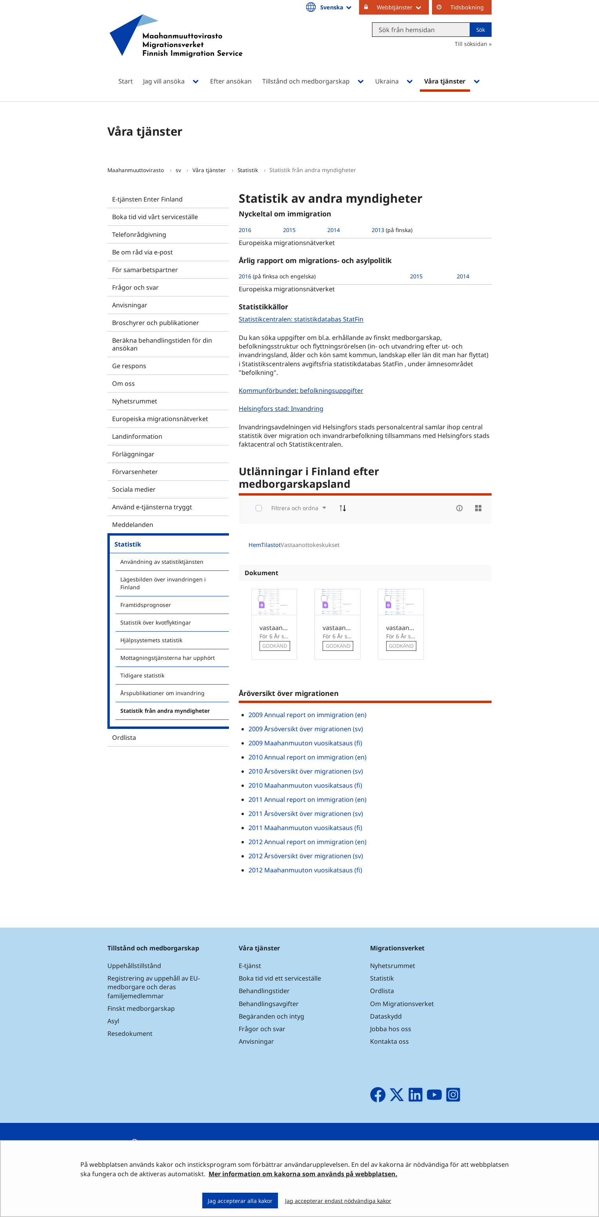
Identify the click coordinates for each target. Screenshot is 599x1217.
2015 (289, 230)
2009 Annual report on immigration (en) (308, 714)
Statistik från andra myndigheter (165, 710)
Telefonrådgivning (139, 234)
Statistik (249, 170)
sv (179, 170)
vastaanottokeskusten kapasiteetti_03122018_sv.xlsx (337, 627)
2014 (333, 230)
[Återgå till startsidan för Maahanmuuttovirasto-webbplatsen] (176, 46)
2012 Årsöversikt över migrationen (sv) (306, 856)
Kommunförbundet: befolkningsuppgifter (302, 390)
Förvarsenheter (135, 471)
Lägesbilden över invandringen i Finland (163, 583)
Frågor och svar (135, 287)
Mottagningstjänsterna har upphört (167, 657)
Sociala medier (134, 489)
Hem (255, 545)
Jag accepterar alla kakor (240, 1200)
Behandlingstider (264, 990)
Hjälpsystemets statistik (151, 640)
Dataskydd (386, 1016)
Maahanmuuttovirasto (136, 170)
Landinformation (137, 436)
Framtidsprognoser (145, 604)
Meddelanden (132, 524)
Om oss (123, 383)
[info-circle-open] (459, 508)
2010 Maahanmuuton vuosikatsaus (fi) (305, 785)
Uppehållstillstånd (134, 965)
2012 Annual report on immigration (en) (308, 841)
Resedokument (129, 1033)
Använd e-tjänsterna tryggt (152, 507)
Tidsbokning (467, 7)
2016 (245, 230)
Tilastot (271, 545)
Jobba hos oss (390, 1028)
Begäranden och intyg (271, 1016)
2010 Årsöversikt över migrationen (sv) (306, 771)
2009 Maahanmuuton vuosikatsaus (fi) (305, 743)
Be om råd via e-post (142, 252)
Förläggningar (133, 454)
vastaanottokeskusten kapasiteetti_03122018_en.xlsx (401, 627)
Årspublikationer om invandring (162, 693)
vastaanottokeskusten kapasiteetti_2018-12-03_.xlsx (274, 627)
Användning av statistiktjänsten (161, 561)
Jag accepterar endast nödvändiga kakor (338, 1200)
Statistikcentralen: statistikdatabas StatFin (302, 319)
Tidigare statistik (142, 675)
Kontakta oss (389, 1041)
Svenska (336, 7)
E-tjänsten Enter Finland (147, 199)
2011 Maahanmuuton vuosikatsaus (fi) (305, 827)
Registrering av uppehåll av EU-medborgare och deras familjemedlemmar (153, 987)
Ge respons (129, 365)
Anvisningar (129, 305)
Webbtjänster (403, 7)
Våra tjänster (209, 170)
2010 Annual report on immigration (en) (308, 757)
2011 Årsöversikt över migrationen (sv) (306, 813)
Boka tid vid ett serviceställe (280, 978)
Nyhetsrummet (134, 401)
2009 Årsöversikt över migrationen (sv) (306, 729)
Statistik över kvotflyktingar (155, 622)
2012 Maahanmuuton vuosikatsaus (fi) (305, 870)
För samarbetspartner (145, 269)
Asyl (113, 1021)
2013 (378, 230)
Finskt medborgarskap (141, 1008)
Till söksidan (471, 43)
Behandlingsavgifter (269, 1003)
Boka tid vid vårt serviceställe (155, 217)
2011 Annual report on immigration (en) (308, 799)
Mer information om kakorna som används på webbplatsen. (303, 1174)
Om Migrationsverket (402, 1003)
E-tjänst (250, 965)
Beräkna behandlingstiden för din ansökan (162, 344)
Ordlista (124, 737)
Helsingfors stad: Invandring (282, 408)
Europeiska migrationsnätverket (160, 418)
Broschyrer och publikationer (155, 322)
